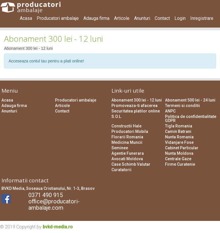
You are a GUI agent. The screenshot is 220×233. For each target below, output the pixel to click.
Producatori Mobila (129, 131)
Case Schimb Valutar (130, 164)
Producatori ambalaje (58, 18)
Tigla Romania (178, 126)
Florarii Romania (127, 137)
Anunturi (142, 18)
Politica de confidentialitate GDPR (190, 118)
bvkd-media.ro (58, 227)
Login (180, 18)
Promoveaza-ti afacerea (134, 106)
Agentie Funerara (127, 153)
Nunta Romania (179, 137)
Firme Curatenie (180, 164)
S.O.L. (116, 116)
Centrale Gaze (178, 159)
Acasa (26, 18)
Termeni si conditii (182, 106)
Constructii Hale (126, 126)
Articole (121, 18)
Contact (162, 18)
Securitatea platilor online (135, 111)
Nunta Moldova (179, 153)
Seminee (119, 148)
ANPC (170, 111)
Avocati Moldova (127, 159)
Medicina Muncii (126, 142)
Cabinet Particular (182, 148)
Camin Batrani (178, 131)
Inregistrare (201, 18)
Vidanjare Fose (179, 142)
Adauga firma (96, 18)
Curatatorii (121, 170)
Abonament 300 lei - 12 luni (136, 100)
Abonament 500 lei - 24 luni (190, 100)
